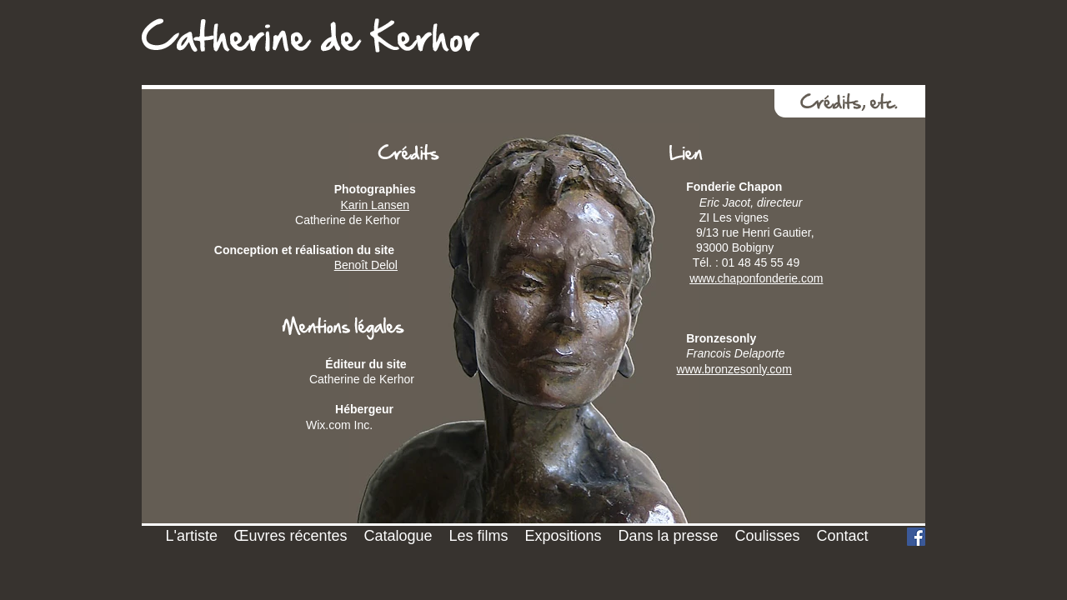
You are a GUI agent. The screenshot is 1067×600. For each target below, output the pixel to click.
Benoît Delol (366, 265)
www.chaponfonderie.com (756, 278)
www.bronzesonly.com (734, 369)
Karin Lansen (374, 205)
